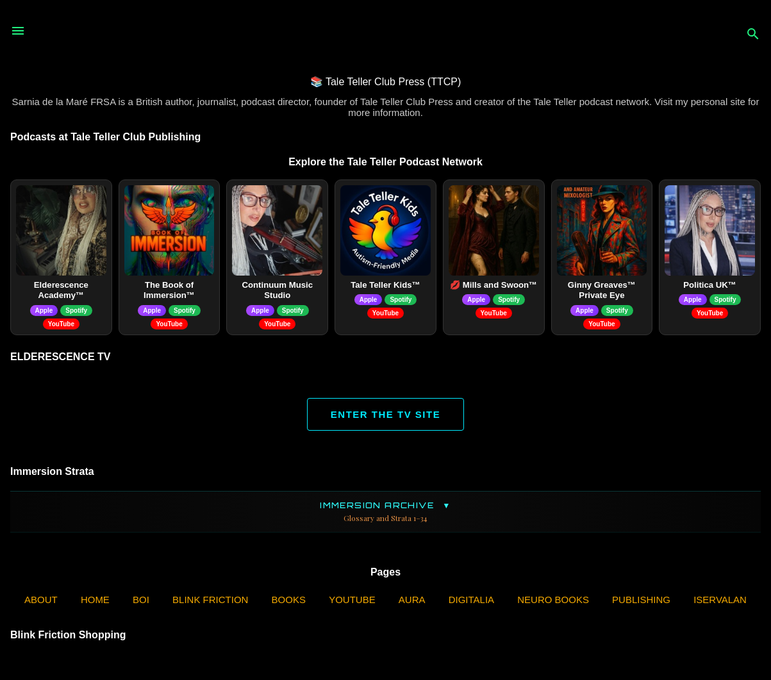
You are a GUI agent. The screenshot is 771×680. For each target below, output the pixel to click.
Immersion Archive (385, 512)
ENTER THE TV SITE (385, 414)
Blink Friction (210, 599)
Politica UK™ (709, 285)
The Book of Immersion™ (169, 290)
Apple (44, 310)
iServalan (720, 599)
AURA (412, 599)
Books (289, 599)
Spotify (76, 310)
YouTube (61, 324)
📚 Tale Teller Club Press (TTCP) (385, 81)
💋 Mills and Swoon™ (493, 285)
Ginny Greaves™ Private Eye (602, 290)
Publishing (641, 599)
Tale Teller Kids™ (385, 285)
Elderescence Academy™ (61, 290)
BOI (141, 599)
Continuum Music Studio (277, 290)
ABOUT (41, 599)
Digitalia (471, 599)
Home (95, 599)
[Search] (753, 34)
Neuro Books (553, 599)
